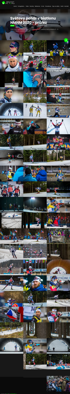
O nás (42, 6)
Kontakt (66, 6)
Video (27, 6)
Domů (15, 6)
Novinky (32, 6)
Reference (37, 6)
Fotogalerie (21, 6)
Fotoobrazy (48, 6)
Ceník (61, 6)
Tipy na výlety (55, 6)
